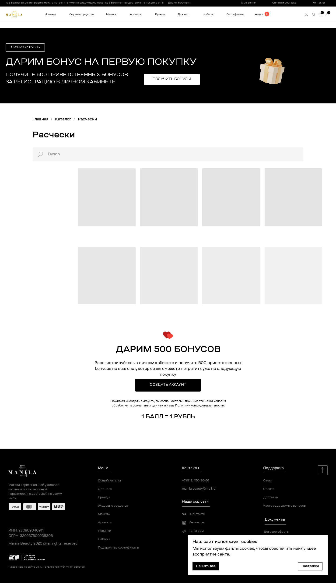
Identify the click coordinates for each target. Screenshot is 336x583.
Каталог (63, 119)
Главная (41, 119)
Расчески (87, 119)
